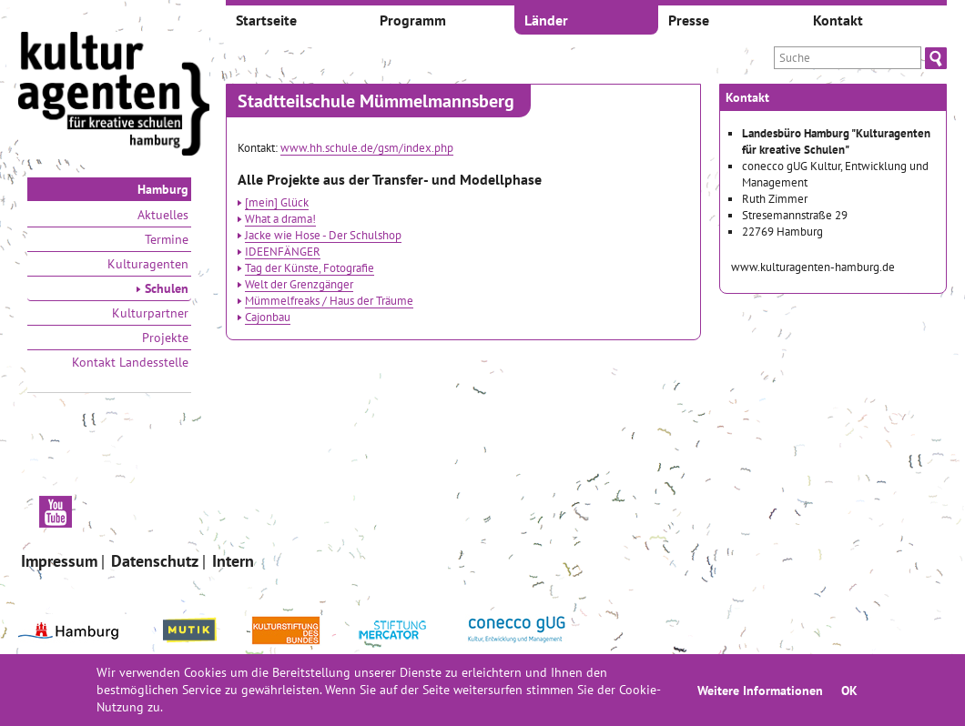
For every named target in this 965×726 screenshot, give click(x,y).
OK (849, 690)
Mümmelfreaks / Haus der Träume (329, 300)
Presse (688, 20)
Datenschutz (154, 560)
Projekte (165, 337)
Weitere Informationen (760, 690)
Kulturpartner (150, 313)
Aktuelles (162, 215)
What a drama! (280, 218)
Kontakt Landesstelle (130, 362)
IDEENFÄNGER (282, 251)
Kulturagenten (147, 264)
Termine (166, 239)
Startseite (266, 20)
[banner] (113, 95)
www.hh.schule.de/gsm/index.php (366, 147)
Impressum (59, 560)
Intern (233, 560)
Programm (413, 20)
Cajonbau (267, 316)
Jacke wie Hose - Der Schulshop (323, 234)
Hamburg (162, 189)
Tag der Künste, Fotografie (309, 267)
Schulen (162, 288)
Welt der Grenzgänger (299, 284)
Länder (546, 20)
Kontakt (838, 20)
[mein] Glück (277, 202)
